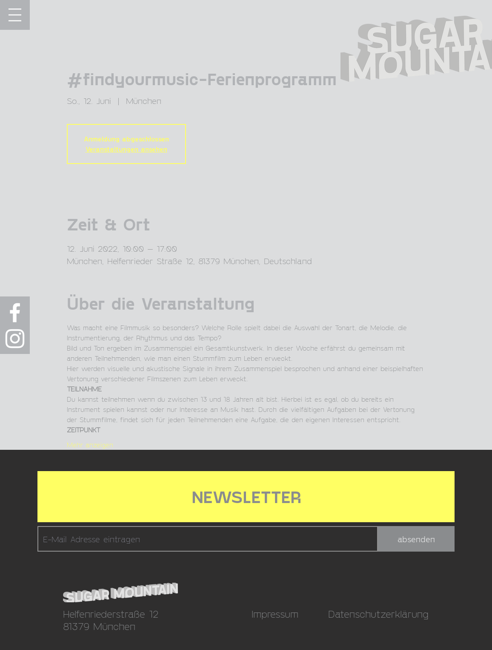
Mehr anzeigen (90, 444)
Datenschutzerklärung (378, 613)
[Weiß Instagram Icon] (15, 338)
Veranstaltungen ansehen (126, 149)
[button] (15, 15)
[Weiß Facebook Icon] (15, 312)
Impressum (275, 613)
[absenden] (416, 539)
